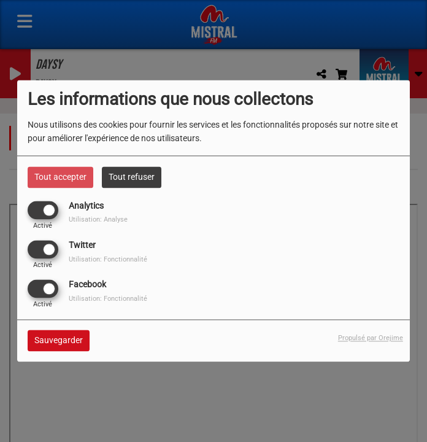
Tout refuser (132, 177)
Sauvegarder (58, 341)
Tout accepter (60, 177)
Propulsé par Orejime (370, 339)
